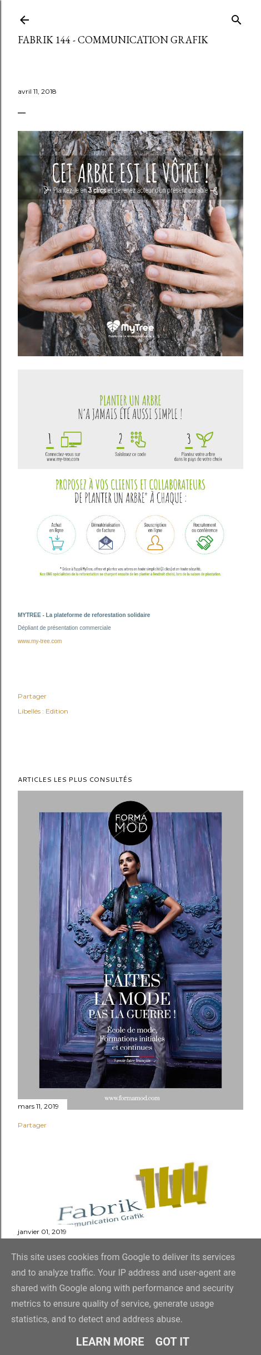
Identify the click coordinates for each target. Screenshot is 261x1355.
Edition (57, 711)
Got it (172, 1341)
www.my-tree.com (40, 641)
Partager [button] (32, 696)
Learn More (110, 1341)
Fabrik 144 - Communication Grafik (113, 39)
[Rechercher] (236, 18)
